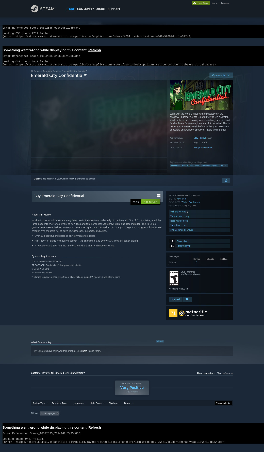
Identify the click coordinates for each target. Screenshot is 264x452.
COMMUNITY (85, 9)
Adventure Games (51, 75)
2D (221, 170)
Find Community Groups (181, 291)
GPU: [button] (189, 420)
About (101, 9)
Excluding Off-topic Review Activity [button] (82, 420)
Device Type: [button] (203, 420)
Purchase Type (59, 409)
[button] (150, 206)
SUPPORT (114, 9)
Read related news (179, 282)
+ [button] (225, 170)
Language (79, 409)
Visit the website (179, 273)
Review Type (39, 409)
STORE (70, 9)
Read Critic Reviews (194, 319)
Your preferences (225, 377)
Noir (197, 170)
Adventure (175, 170)
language (225, 3)
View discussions (178, 287)
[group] (132, 420)
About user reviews (205, 377)
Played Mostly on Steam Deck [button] (132, 420)
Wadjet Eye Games (203, 151)
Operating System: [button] (160, 420)
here (84, 355)
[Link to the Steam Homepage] (46, 11)
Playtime (113, 409)
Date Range (96, 409)
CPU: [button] (177, 420)
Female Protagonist (210, 170)
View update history (179, 278)
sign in (214, 3)
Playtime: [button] (108, 420)
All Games (36, 75)
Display (127, 409)
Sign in (37, 183)
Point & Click (187, 170)
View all (160, 345)
